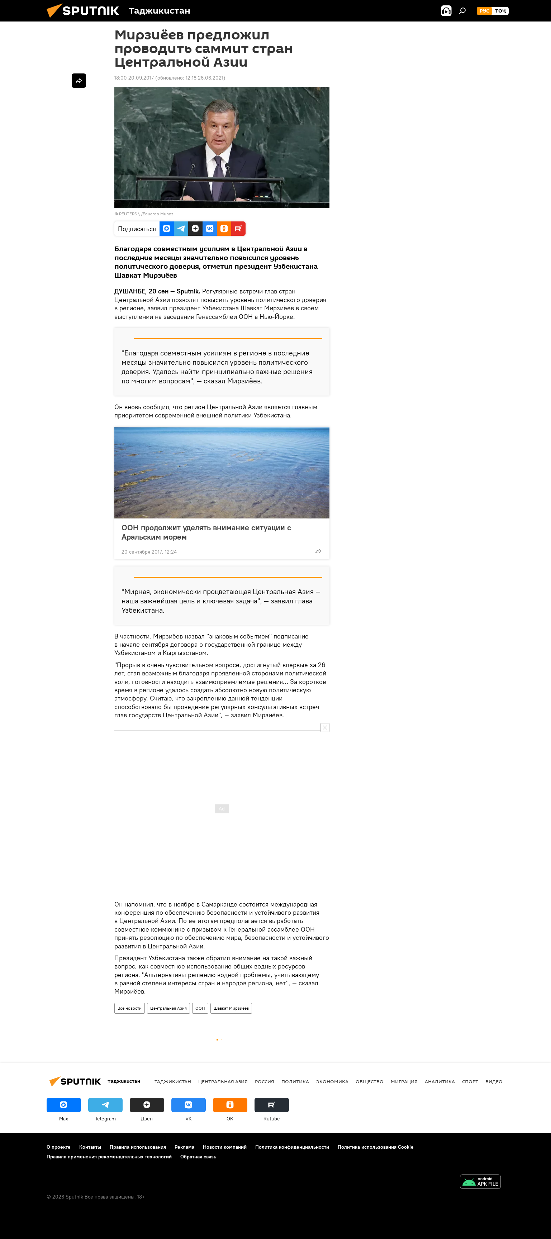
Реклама (184, 1147)
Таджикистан (173, 1081)
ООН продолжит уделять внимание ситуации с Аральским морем (206, 532)
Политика (295, 1081)
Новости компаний (225, 1147)
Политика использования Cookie (376, 1147)
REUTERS (128, 213)
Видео (494, 1081)
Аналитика (440, 1081)
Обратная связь (198, 1156)
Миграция (404, 1081)
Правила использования (138, 1147)
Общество (370, 1081)
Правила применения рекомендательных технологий (109, 1156)
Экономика (332, 1081)
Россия (264, 1081)
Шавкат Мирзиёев (231, 1008)
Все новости (130, 1008)
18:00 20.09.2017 (134, 78)
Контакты (90, 1147)
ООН (200, 1008)
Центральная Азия (168, 1008)
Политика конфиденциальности (292, 1147)
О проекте (59, 1147)
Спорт (470, 1081)
